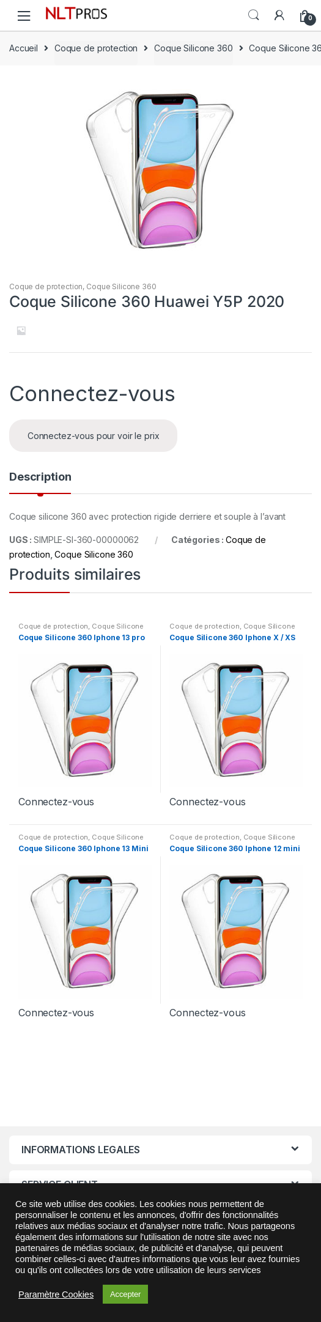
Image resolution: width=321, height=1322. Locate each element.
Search (253, 15)
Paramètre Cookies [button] (56, 1294)
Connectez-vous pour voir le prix (94, 435)
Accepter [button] (125, 1294)
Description (40, 477)
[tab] (40, 481)
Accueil (23, 48)
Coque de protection (96, 48)
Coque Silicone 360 (193, 48)
